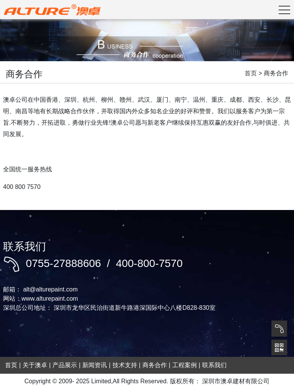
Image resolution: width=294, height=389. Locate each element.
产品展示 (64, 365)
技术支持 (125, 365)
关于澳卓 (35, 365)
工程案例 (184, 365)
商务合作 (154, 365)
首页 (251, 73)
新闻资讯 (94, 365)
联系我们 (214, 365)
